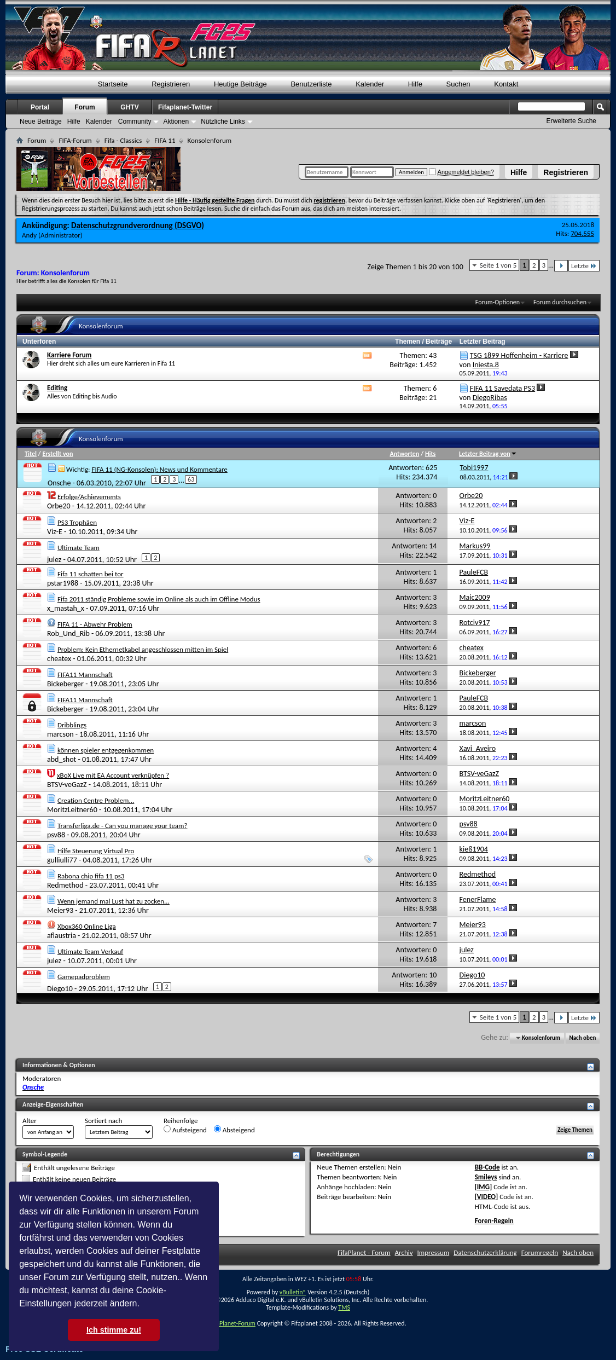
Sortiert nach (103, 1120)
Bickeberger (65, 683)
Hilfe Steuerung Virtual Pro (95, 851)
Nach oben (582, 1037)
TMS (344, 1307)
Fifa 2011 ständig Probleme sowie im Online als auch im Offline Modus (158, 599)
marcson (60, 734)
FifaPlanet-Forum (232, 1323)
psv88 (56, 835)
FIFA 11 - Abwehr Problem (94, 624)
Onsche (59, 483)
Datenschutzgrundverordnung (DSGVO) (137, 225)
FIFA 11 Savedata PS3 (502, 388)
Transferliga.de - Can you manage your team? (122, 825)
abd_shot (61, 759)
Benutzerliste (311, 84)
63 (191, 479)
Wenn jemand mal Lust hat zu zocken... (113, 901)
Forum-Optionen (497, 302)
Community (135, 121)
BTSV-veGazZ (67, 784)
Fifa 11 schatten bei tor (90, 574)
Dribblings (71, 725)
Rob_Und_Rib (68, 633)
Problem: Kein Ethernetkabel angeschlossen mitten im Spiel (142, 649)
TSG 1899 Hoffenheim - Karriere (519, 355)
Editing (57, 388)
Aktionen (176, 121)
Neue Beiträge (41, 121)
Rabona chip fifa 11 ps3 (90, 876)
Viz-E (54, 531)
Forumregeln (540, 1252)
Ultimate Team (78, 547)
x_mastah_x (65, 608)
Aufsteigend (185, 1129)
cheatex (59, 658)
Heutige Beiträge (240, 84)
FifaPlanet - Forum (364, 1252)
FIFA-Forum (75, 140)
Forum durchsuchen (559, 302)
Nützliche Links (223, 121)
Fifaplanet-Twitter (185, 107)
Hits (430, 454)
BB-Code (487, 1167)
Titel (31, 454)
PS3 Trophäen (77, 522)
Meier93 (60, 910)
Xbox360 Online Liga (86, 926)
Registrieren (565, 172)
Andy (29, 235)
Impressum (433, 1252)
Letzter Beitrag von (488, 454)
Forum (84, 107)
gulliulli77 (62, 860)
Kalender (370, 84)
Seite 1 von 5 (498, 265)
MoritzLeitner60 (72, 809)
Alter (29, 1120)
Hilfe (518, 172)
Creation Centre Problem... (95, 800)
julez (54, 559)
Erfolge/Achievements (89, 497)
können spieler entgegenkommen (105, 750)
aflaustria (61, 935)
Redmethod (65, 885)
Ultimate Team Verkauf (90, 951)
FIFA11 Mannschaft (85, 674)
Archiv (404, 1252)
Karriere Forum (69, 355)
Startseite (113, 84)
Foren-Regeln (494, 1221)
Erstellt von (57, 454)
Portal (40, 107)
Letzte (584, 266)
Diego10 (60, 988)
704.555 (582, 233)
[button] (143, 1304)
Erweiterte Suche (571, 121)
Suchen (458, 84)
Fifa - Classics (123, 140)
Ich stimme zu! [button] (113, 1330)
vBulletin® (293, 1292)
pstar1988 (62, 583)
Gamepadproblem (83, 977)
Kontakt (506, 84)
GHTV (129, 107)
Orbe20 (59, 506)
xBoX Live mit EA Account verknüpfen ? (113, 775)
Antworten (404, 454)
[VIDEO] (486, 1197)
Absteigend (234, 1129)
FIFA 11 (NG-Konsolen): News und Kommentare (159, 469)
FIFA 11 (164, 140)
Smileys (486, 1177)
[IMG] (483, 1187)
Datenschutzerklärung (485, 1252)
